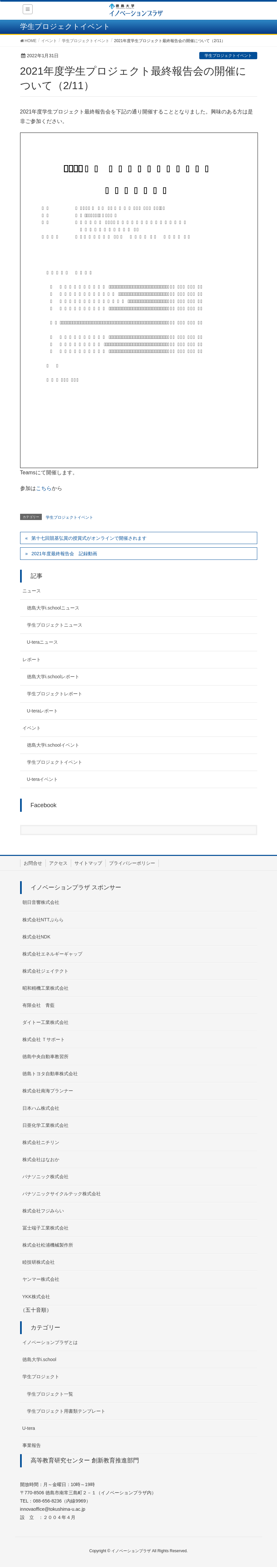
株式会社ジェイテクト (45, 971)
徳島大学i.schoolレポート (53, 676)
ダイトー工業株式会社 (45, 1022)
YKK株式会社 (36, 1296)
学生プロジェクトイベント (228, 55)
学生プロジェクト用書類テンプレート (66, 1411)
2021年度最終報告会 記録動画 (64, 553)
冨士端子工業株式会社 (45, 1228)
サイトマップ (88, 863)
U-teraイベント (42, 779)
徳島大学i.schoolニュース (53, 607)
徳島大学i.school (39, 1359)
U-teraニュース (42, 642)
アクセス (58, 863)
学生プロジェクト (40, 1376)
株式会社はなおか (40, 1159)
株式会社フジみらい (43, 1210)
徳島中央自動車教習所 (45, 1056)
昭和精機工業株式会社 (45, 988)
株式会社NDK (36, 936)
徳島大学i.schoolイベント (53, 745)
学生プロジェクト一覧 (50, 1394)
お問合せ (33, 863)
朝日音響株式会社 (40, 902)
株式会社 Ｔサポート (43, 1039)
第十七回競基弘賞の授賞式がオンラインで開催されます (89, 538)
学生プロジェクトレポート (54, 693)
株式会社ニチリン (40, 1142)
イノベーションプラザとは (50, 1342)
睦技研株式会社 (38, 1262)
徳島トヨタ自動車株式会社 (50, 1073)
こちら (44, 488)
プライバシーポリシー (132, 863)
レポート (31, 659)
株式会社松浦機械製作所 (47, 1245)
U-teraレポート (42, 710)
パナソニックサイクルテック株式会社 (61, 1193)
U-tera (28, 1428)
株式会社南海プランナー (47, 1090)
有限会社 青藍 (38, 1005)
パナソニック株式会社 (45, 1176)
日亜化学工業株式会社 (45, 1125)
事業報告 (31, 1445)
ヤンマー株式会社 (40, 1279)
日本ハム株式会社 (40, 1108)
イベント (31, 728)
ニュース (31, 590)
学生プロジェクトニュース (54, 625)
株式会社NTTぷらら (43, 919)
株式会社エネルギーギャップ (52, 954)
